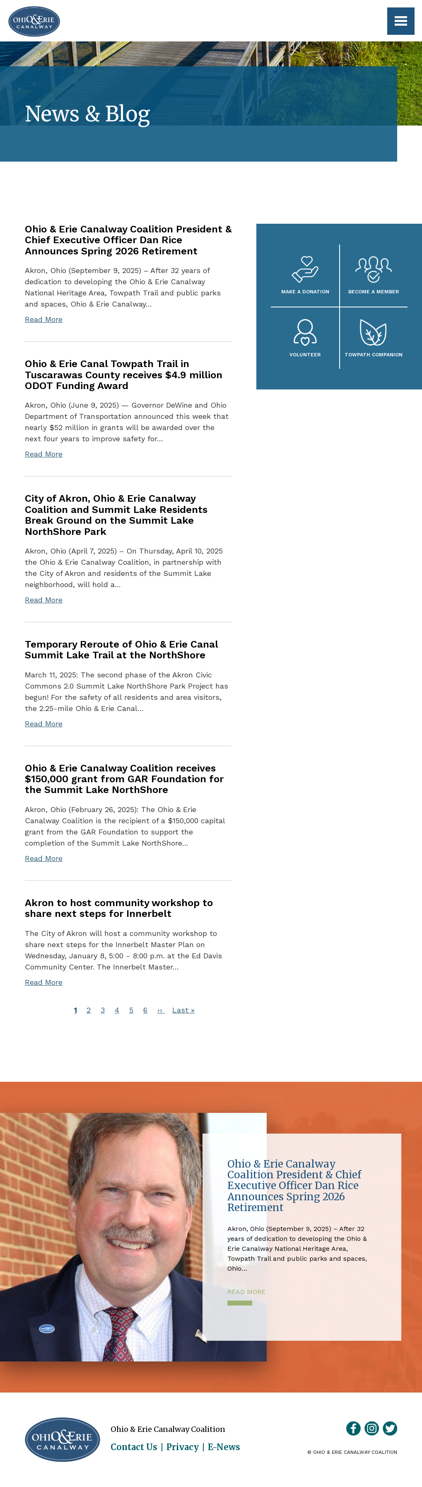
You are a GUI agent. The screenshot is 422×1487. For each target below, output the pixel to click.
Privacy (182, 1447)
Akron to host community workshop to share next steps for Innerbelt (119, 908)
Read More (44, 319)
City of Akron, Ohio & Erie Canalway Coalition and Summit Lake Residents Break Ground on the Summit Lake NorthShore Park (116, 515)
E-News (224, 1447)
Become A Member (373, 291)
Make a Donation (305, 291)
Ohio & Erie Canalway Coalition (62, 1439)
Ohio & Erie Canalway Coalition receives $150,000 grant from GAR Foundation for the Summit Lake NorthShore (124, 779)
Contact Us (134, 1447)
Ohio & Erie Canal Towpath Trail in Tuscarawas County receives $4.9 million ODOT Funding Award (123, 375)
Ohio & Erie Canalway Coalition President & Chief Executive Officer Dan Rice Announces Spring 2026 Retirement (128, 240)
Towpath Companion (374, 354)
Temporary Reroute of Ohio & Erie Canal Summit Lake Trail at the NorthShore (121, 649)
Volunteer (305, 354)
